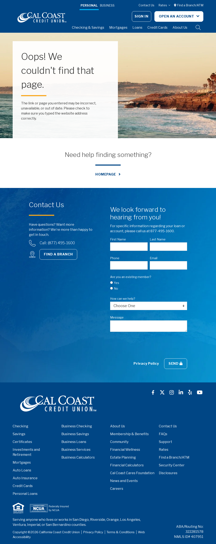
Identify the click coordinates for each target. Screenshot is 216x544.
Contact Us (146, 5)
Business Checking (76, 426)
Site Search (198, 28)
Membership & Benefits (129, 434)
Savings (19, 434)
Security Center (172, 465)
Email (153, 258)
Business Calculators (78, 457)
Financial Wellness (125, 450)
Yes (116, 283)
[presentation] (142, 345)
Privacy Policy (146, 364)
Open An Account (177, 16)
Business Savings (75, 434)
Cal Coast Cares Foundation (132, 473)
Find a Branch (58, 254)
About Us (180, 28)
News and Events (124, 481)
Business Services (75, 450)
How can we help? (122, 298)
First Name (118, 239)
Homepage (105, 174)
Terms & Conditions (121, 532)
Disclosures (168, 473)
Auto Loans (22, 470)
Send (176, 364)
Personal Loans (25, 494)
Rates (163, 5)
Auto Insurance (25, 478)
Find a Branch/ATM (188, 5)
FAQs (163, 434)
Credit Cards (157, 28)
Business (107, 5)
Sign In (141, 16)
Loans (137, 28)
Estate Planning (123, 457)
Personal (89, 5)
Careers (116, 489)
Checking (20, 426)
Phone (114, 258)
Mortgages (118, 28)
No (116, 288)
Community (119, 442)
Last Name (158, 239)
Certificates (22, 442)
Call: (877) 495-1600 (57, 243)
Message (117, 317)
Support (165, 442)
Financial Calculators (127, 465)
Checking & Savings (88, 28)
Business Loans (73, 442)
